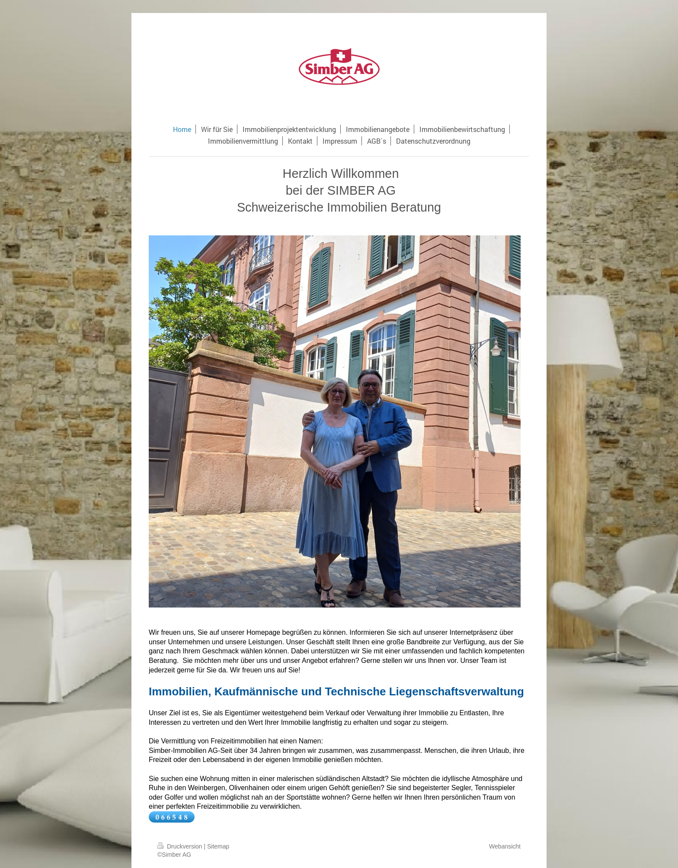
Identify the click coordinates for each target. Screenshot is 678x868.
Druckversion (180, 846)
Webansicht (505, 846)
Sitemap (218, 846)
